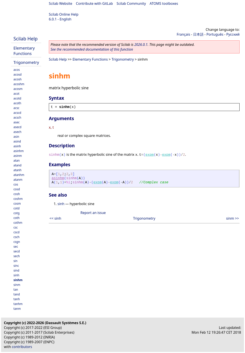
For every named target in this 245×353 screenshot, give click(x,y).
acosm (18, 89)
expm (149, 155)
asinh (17, 146)
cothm (17, 222)
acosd (17, 74)
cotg (16, 213)
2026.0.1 (141, 44)
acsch (17, 117)
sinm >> (232, 218)
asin (16, 136)
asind (17, 141)
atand (17, 165)
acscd (17, 113)
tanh (16, 299)
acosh (17, 79)
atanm (17, 179)
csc (15, 227)
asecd (17, 127)
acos (16, 70)
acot (16, 93)
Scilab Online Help (63, 14)
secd (16, 251)
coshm (18, 199)
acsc (16, 108)
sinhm (18, 280)
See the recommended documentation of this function (92, 49)
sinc (16, 266)
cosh (16, 194)
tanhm (18, 304)
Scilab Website (60, 3)
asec (16, 122)
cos (15, 184)
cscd (16, 232)
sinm (16, 285)
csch (16, 237)
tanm (17, 309)
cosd (16, 189)
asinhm (18, 151)
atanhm (18, 175)
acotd (17, 98)
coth (16, 218)
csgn (16, 242)
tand (16, 294)
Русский (233, 34)
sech (16, 256)
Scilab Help (25, 38)
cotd (16, 208)
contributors (22, 346)
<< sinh (55, 218)
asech (17, 132)
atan (16, 160)
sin (15, 261)
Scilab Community (131, 3)
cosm (17, 203)
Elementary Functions (24, 50)
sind (16, 270)
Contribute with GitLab (94, 3)
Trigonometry (26, 62)
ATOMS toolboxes (164, 3)
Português (214, 34)
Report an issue (93, 212)
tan (15, 289)
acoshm (18, 84)
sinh (16, 275)
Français (183, 34)
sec (15, 246)
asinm (17, 156)
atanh (17, 170)
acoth (17, 103)
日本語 (198, 34)
